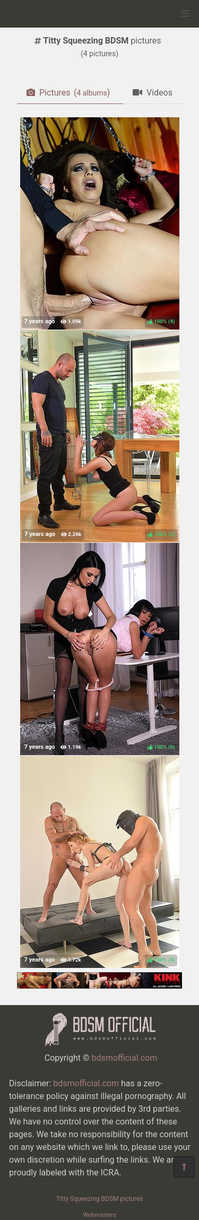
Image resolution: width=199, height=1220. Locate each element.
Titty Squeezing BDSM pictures (99, 1198)
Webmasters (99, 1215)
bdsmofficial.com (125, 1058)
